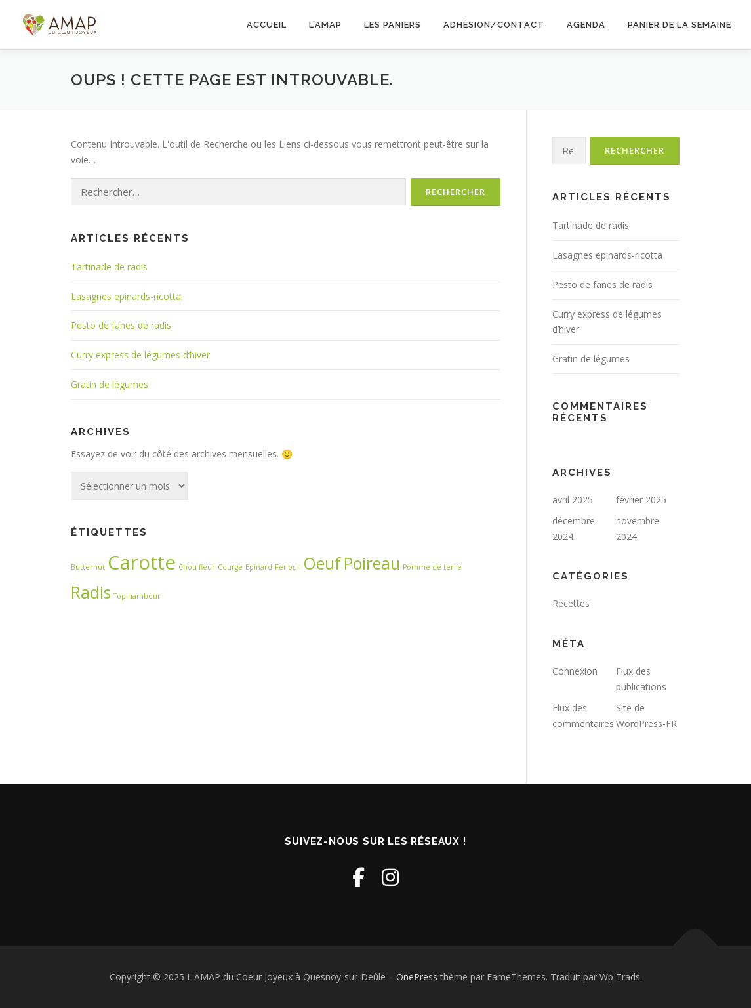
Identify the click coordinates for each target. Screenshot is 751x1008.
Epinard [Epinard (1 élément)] (258, 567)
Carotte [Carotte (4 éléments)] (142, 562)
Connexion (575, 671)
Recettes (571, 603)
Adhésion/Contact (493, 25)
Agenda (586, 25)
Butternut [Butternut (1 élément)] (88, 567)
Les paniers (392, 25)
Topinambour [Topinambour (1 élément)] (137, 595)
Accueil (267, 25)
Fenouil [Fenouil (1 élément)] (288, 567)
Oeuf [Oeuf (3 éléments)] (322, 563)
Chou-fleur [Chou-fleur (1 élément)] (196, 567)
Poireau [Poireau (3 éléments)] (372, 563)
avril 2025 (572, 500)
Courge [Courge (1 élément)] (230, 567)
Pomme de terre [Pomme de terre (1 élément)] (432, 567)
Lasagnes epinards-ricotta (126, 296)
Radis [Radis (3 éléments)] (91, 592)
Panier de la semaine (679, 25)
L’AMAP (325, 25)
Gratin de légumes (109, 384)
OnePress (416, 977)
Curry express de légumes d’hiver (140, 354)
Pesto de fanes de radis (121, 325)
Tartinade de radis (109, 267)
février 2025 (641, 500)
